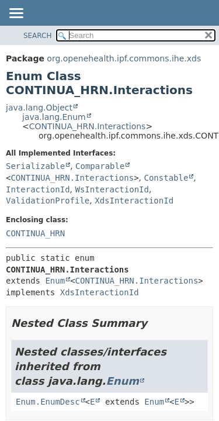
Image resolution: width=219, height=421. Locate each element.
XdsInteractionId (134, 200)
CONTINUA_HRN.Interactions (87, 126)
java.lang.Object (39, 107)
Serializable (35, 166)
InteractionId (38, 189)
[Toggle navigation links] (16, 14)
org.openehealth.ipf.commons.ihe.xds (124, 58)
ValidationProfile (47, 200)
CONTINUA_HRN (35, 233)
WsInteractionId (111, 189)
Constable (166, 177)
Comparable (99, 166)
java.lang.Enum (54, 117)
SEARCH (37, 36)
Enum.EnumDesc (48, 401)
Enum (55, 280)
